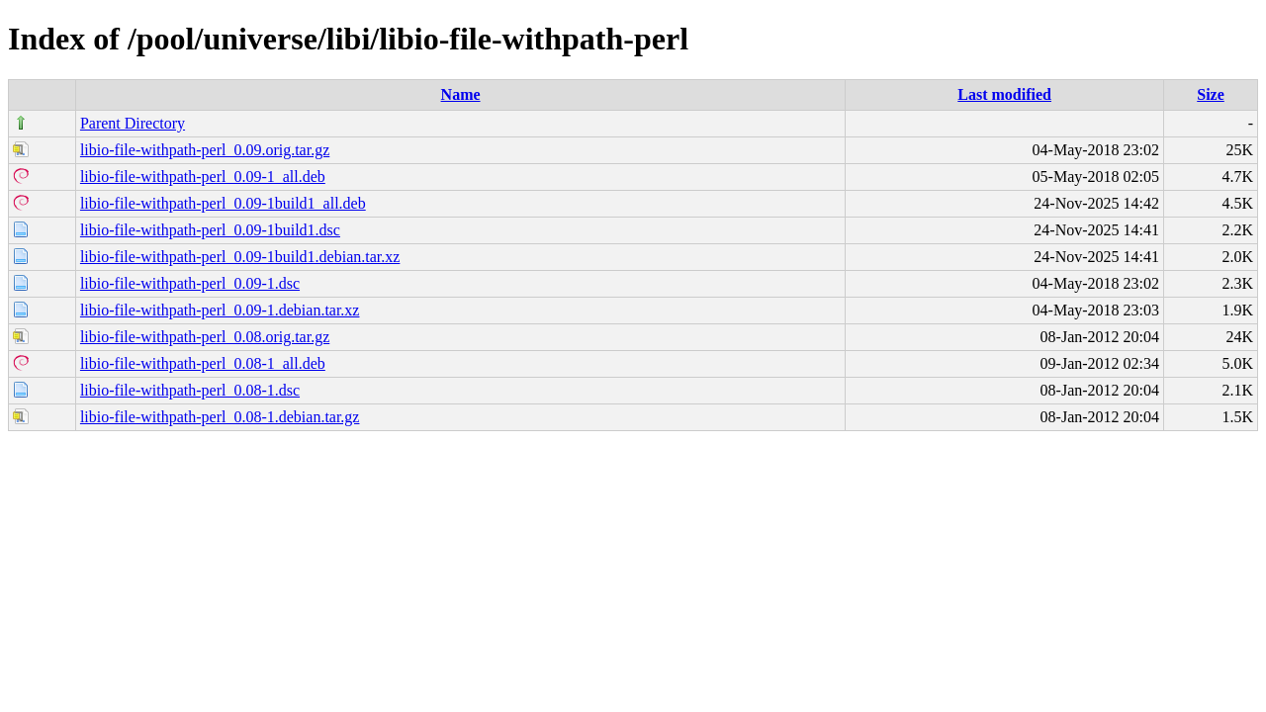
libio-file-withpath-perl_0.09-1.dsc (190, 283)
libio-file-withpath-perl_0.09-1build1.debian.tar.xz (240, 256)
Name (461, 94)
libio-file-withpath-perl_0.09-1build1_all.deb (223, 203)
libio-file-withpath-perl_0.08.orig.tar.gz (204, 336)
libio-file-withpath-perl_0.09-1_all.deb (202, 176)
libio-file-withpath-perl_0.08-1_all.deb (202, 363)
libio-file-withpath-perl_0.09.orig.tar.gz (204, 149)
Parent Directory (132, 123)
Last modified (1004, 94)
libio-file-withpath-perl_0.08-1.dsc (190, 390)
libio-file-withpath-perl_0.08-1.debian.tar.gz (220, 416)
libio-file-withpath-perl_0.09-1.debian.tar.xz (220, 310)
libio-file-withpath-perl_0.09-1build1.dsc (210, 230)
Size (1210, 94)
